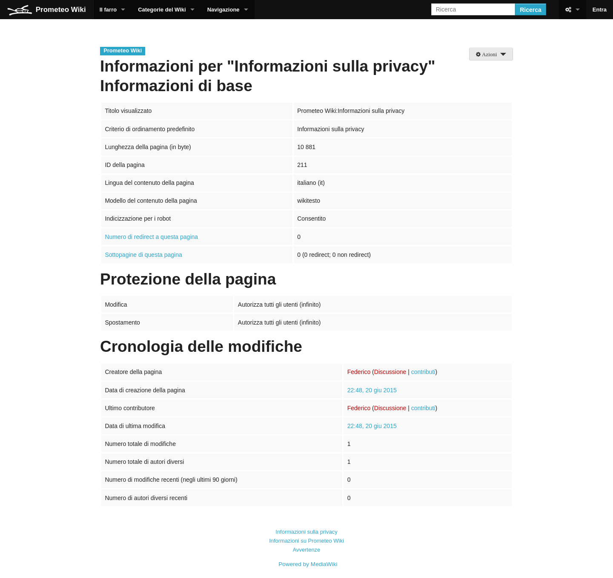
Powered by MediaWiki (307, 564)
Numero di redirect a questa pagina (151, 236)
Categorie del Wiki (162, 9)
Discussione (390, 371)
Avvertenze (307, 549)
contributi (423, 371)
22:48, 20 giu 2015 (372, 390)
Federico (358, 371)
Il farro (108, 9)
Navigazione (223, 9)
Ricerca (530, 9)
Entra (600, 9)
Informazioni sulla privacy (306, 532)
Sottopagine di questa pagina (143, 254)
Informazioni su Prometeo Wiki (306, 541)
